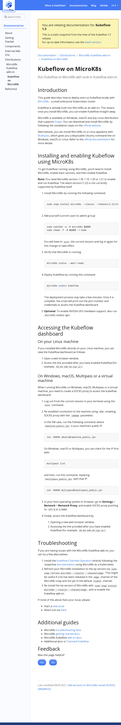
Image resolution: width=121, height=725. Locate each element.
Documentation (47, 55)
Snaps (58, 121)
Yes (42, 662)
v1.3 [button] (114, 5)
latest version (93, 42)
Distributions (67, 55)
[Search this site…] (13, 17)
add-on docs (74, 637)
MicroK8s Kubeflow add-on (94, 55)
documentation (66, 564)
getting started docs (68, 634)
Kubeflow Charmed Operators (74, 560)
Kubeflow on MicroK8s (54, 59)
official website (92, 125)
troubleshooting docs (68, 630)
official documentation (97, 139)
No (53, 662)
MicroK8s (43, 101)
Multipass (43, 135)
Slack (63, 610)
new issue (58, 606)
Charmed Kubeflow (77, 641)
